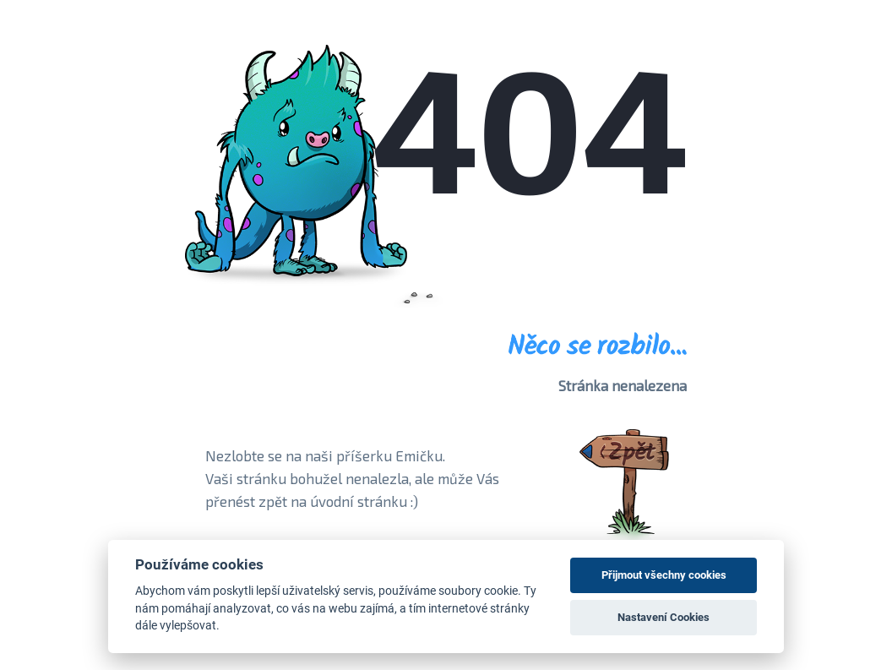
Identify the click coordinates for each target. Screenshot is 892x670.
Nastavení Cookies (663, 617)
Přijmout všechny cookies (663, 575)
